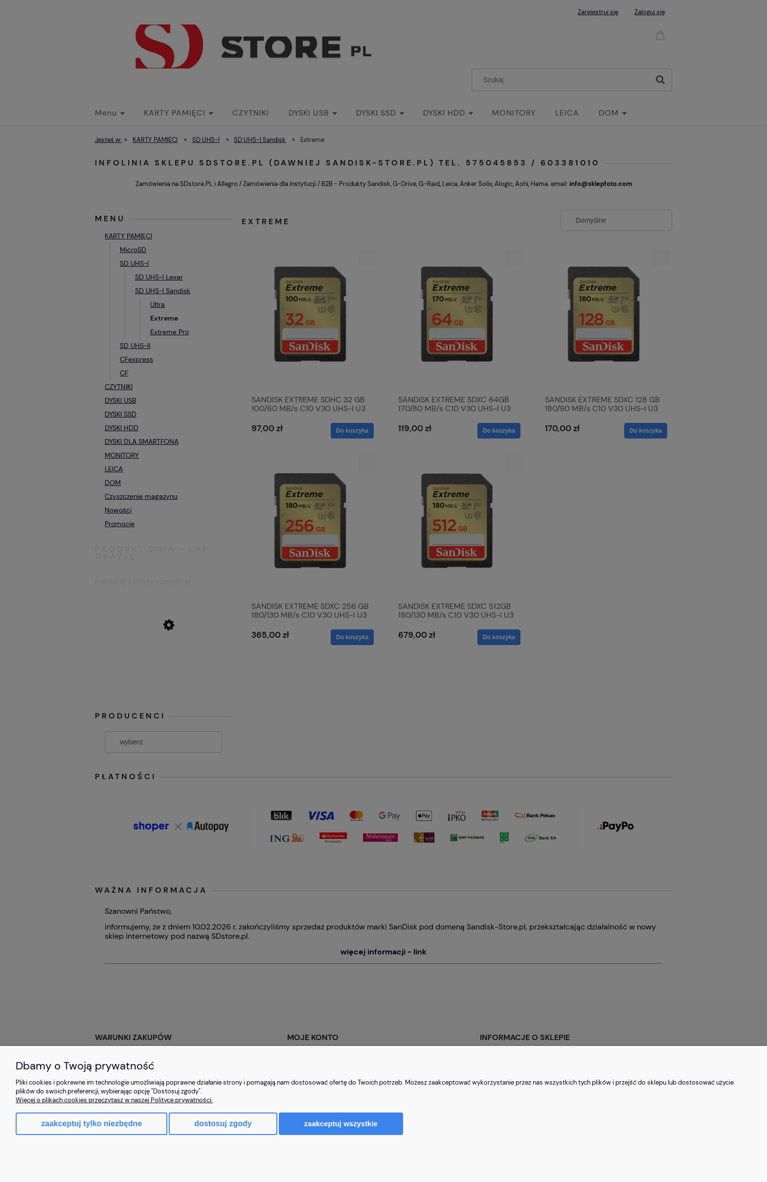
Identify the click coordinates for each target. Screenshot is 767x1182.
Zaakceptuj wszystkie (341, 1123)
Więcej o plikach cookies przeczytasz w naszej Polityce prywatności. (114, 1100)
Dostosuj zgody (222, 1123)
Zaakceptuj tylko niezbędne (91, 1123)
